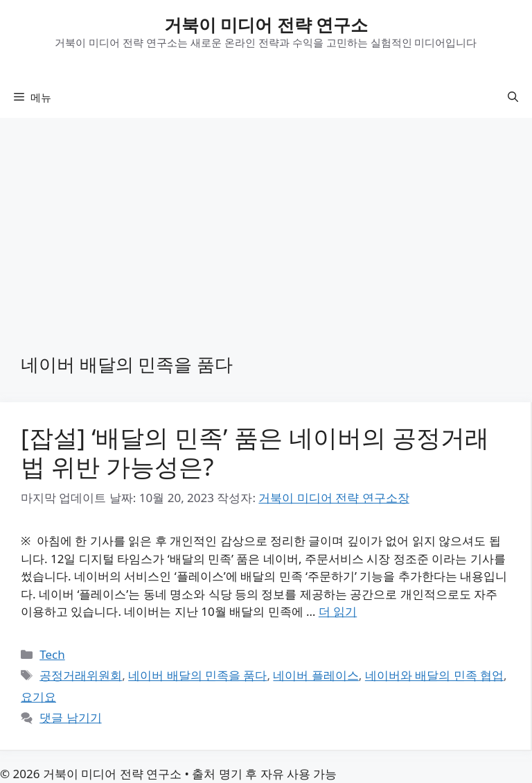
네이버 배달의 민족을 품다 (197, 675)
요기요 (38, 697)
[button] (513, 97)
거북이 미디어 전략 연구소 (266, 24)
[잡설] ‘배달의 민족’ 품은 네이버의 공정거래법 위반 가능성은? (255, 452)
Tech (52, 654)
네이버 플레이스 (315, 675)
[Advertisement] (266, 222)
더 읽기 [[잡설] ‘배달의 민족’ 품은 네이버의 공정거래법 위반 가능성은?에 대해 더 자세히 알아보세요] (338, 611)
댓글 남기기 (70, 717)
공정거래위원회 (80, 675)
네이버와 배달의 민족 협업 (434, 675)
